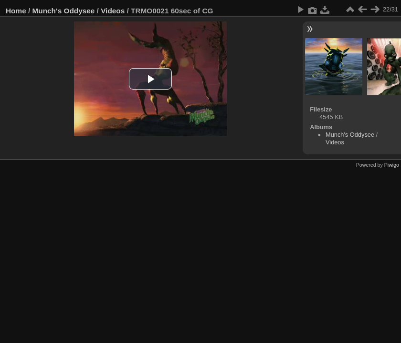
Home (16, 11)
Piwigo (391, 165)
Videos (113, 11)
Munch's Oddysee (63, 11)
